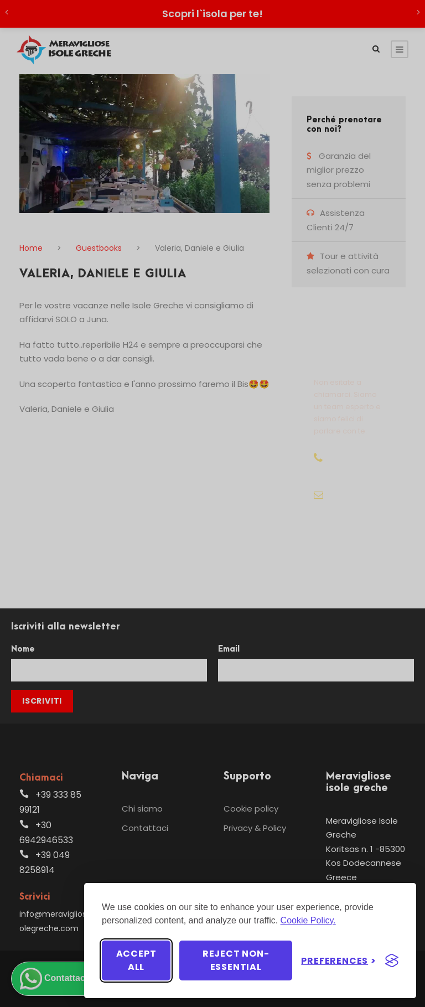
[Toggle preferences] (338, 961)
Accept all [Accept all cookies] (136, 960)
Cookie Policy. (308, 920)
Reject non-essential (236, 960)
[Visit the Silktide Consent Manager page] (391, 960)
